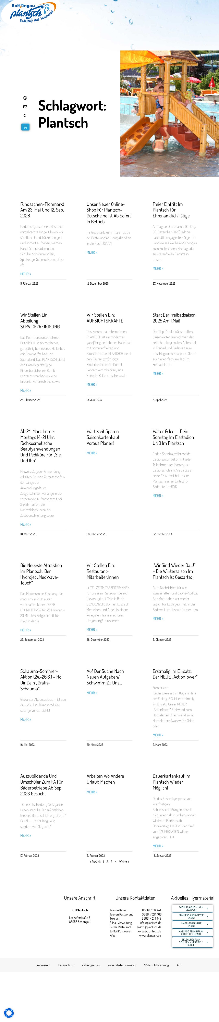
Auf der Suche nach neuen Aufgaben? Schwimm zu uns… (105, 677)
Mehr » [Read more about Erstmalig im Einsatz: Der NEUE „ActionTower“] (158, 735)
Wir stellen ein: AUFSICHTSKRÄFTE (105, 317)
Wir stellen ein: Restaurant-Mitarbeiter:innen (103, 571)
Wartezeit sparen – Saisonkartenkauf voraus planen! (104, 437)
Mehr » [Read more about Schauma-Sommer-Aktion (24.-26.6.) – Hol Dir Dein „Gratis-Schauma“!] (25, 719)
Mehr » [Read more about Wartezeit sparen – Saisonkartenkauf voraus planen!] (92, 453)
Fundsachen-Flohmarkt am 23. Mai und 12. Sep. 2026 (42, 210)
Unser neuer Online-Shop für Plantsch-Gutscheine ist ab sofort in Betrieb (109, 213)
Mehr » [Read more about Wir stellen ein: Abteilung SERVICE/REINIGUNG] (25, 390)
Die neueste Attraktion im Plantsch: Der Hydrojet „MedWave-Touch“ (41, 574)
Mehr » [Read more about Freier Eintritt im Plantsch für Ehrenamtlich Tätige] (158, 268)
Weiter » (124, 862)
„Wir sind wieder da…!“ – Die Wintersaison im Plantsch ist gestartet (174, 571)
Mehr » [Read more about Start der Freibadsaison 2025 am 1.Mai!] (158, 373)
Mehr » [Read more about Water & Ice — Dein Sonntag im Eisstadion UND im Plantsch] (158, 495)
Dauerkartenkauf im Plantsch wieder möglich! (171, 782)
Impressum (43, 965)
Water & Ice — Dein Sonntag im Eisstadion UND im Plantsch (173, 437)
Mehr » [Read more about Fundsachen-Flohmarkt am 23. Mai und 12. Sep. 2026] (25, 274)
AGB (179, 965)
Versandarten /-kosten (122, 965)
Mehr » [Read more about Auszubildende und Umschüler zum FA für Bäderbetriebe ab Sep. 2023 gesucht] (25, 835)
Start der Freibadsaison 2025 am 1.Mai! (174, 317)
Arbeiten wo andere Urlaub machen (105, 779)
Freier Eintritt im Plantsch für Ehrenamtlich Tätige (171, 210)
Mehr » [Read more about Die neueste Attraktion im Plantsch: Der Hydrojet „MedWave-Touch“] (25, 630)
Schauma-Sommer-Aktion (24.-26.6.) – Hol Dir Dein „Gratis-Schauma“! (41, 680)
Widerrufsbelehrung (156, 965)
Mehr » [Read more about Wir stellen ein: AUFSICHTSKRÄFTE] (92, 384)
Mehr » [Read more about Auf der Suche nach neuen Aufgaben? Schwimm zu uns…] (92, 693)
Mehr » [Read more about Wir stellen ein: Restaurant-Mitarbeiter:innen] (92, 629)
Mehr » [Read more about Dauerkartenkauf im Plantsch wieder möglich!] (158, 846)
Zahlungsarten (91, 965)
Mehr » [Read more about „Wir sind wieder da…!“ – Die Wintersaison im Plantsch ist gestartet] (158, 618)
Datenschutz (66, 965)
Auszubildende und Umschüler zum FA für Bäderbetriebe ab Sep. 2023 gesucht (41, 784)
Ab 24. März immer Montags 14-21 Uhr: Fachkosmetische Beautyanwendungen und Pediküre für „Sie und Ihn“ (40, 446)
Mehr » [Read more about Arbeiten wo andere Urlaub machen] (92, 792)
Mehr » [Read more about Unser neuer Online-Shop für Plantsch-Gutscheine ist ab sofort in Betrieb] (92, 252)
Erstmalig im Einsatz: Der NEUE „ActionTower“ (175, 674)
